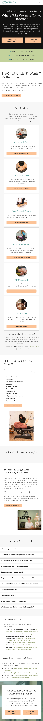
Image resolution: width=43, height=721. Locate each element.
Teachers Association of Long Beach (26, 675)
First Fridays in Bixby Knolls (20, 677)
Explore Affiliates (21, 326)
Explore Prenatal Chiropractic (21, 257)
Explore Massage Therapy (21, 188)
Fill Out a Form (12, 712)
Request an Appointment (13, 405)
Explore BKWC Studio (21, 222)
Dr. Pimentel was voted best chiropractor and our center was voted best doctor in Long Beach (21, 632)
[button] (39, 2)
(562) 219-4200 (33, 40)
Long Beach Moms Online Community (24, 673)
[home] (9, 2)
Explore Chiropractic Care (21, 153)
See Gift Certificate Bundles (11, 95)
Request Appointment (12, 40)
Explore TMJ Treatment (21, 291)
